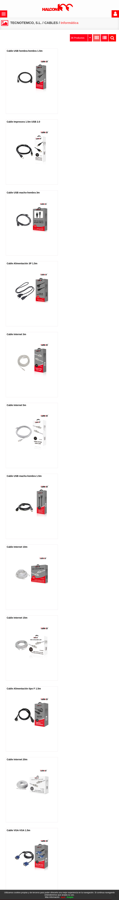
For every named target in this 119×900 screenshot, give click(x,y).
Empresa (9, 859)
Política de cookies (53, 859)
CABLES (51, 23)
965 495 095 (90, 881)
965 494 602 (90, 875)
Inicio (7, 854)
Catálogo (9, 864)
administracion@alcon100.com (92, 886)
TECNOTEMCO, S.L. (26, 23)
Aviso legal (49, 854)
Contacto (9, 870)
